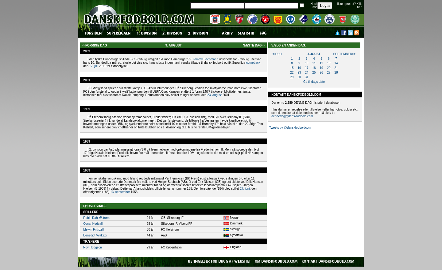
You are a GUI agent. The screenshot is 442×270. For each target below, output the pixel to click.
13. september (120, 192)
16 (299, 68)
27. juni (245, 188)
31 (306, 77)
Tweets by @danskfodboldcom (290, 127)
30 (299, 77)
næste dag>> (254, 45)
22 (291, 72)
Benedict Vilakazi (95, 235)
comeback (253, 62)
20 (328, 68)
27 (328, 72)
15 (291, 68)
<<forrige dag (94, 45)
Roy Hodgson (92, 247)
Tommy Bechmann (205, 59)
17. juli (93, 66)
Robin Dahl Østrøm (96, 218)
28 (336, 72)
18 (314, 68)
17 (306, 68)
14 (336, 63)
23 (299, 72)
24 (306, 72)
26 (321, 72)
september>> (344, 54)
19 (321, 68)
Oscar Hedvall (93, 223)
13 (328, 63)
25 (314, 72)
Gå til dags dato (314, 81)
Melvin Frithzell (93, 229)
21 (336, 68)
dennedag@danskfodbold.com (292, 116)
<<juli (277, 54)
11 (314, 63)
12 (321, 63)
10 (306, 63)
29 (291, 77)
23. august (214, 95)
